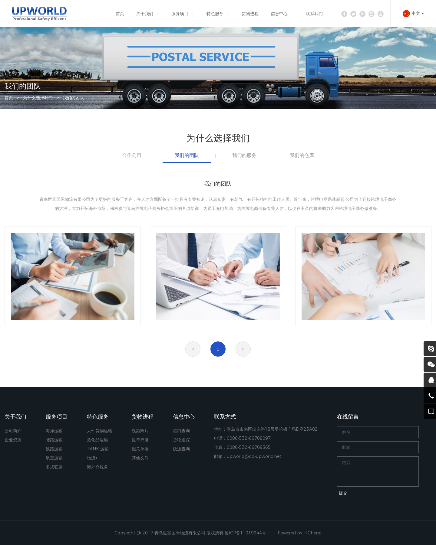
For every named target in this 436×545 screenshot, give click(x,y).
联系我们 (314, 13)
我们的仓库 (302, 155)
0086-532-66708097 (249, 438)
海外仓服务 (97, 467)
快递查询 (181, 449)
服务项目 (179, 13)
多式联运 (54, 467)
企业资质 (13, 439)
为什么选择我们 (38, 97)
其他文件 (140, 458)
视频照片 (140, 430)
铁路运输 (54, 449)
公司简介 (13, 430)
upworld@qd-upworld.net (254, 456)
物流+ (92, 458)
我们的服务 (244, 155)
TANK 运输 (98, 449)
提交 (343, 493)
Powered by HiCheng (300, 533)
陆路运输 (54, 439)
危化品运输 (97, 439)
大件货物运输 (99, 430)
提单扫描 (140, 439)
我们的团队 (73, 97)
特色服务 (214, 13)
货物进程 (250, 13)
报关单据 (140, 449)
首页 (120, 13)
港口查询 (181, 430)
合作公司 (131, 155)
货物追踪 (181, 439)
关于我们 (144, 13)
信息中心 (279, 13)
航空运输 (54, 458)
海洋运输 (54, 430)
